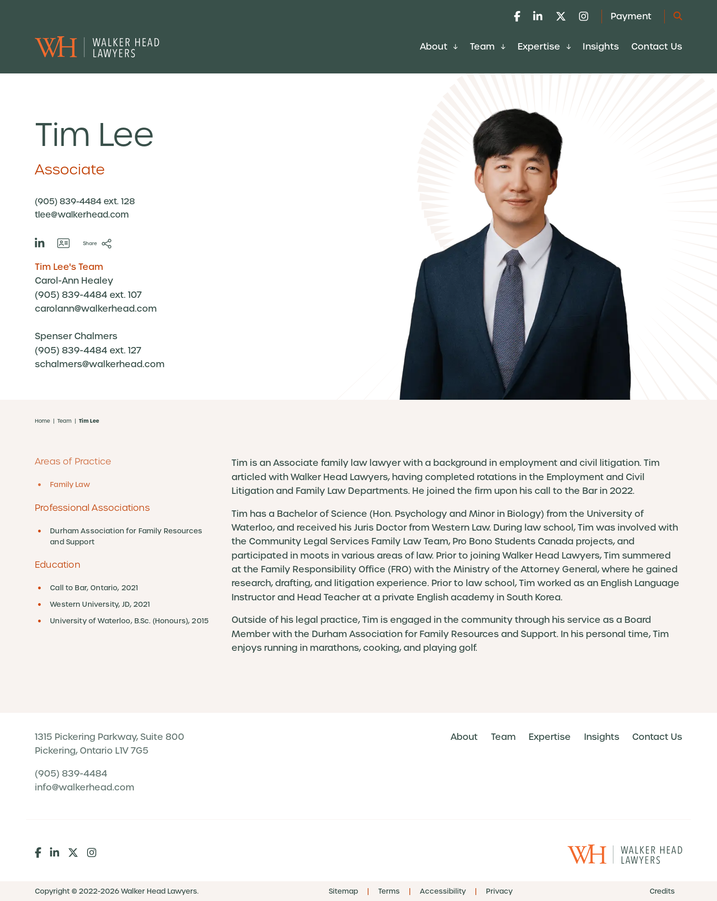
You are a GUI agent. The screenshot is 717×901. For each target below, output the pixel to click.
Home (42, 421)
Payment (631, 16)
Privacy (499, 891)
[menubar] (551, 46)
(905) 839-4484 (71, 774)
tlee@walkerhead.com (82, 214)
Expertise (544, 46)
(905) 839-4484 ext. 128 (85, 201)
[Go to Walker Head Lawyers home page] (97, 46)
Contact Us (656, 46)
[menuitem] (439, 48)
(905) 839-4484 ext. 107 (88, 295)
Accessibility (443, 891)
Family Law (70, 484)
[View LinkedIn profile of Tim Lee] (39, 243)
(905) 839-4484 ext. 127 (88, 350)
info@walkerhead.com (84, 788)
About (439, 46)
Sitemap (343, 891)
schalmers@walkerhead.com (100, 364)
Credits (662, 891)
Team (487, 46)
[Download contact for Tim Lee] (63, 243)
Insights (601, 46)
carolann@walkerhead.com (96, 308)
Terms (389, 891)
